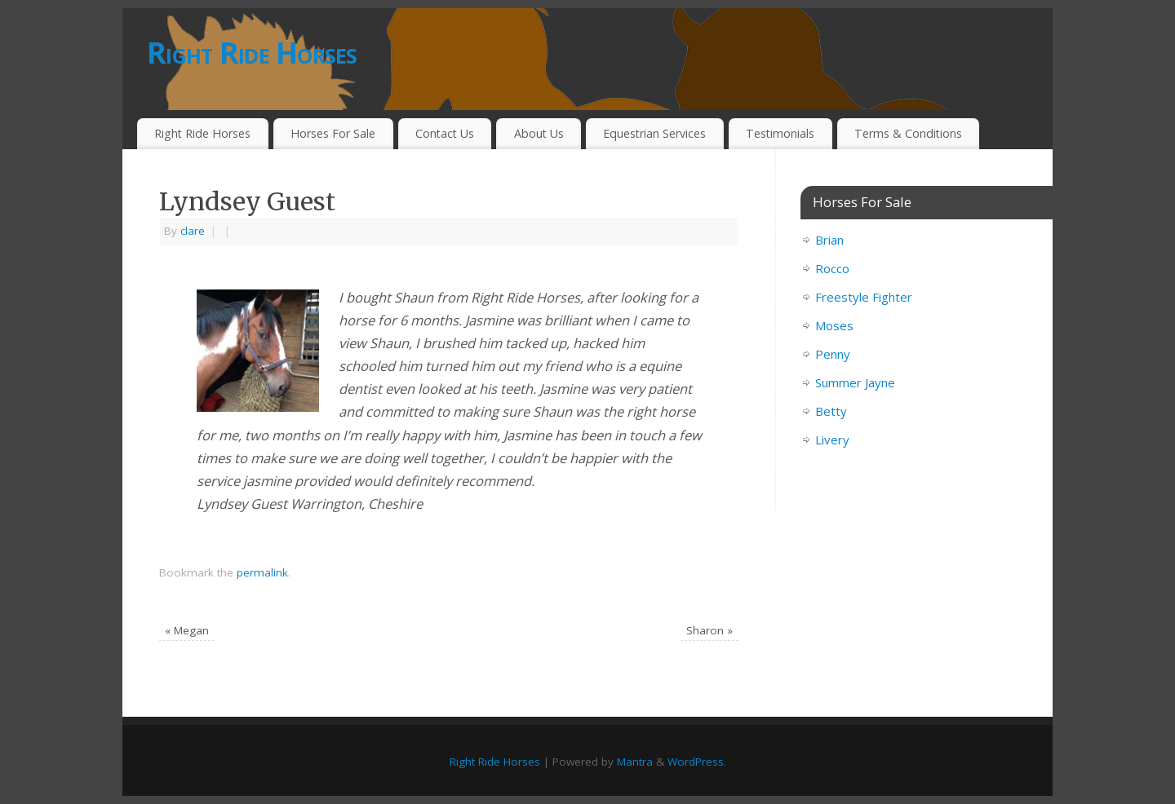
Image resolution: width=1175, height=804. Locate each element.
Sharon (709, 630)
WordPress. (696, 761)
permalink (262, 572)
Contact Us (444, 133)
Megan (187, 630)
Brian (829, 240)
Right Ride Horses (252, 53)
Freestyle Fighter (863, 297)
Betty (831, 411)
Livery (832, 439)
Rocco (832, 268)
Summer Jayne (855, 382)
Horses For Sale (332, 133)
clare (192, 230)
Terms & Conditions (908, 133)
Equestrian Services (654, 133)
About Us (539, 133)
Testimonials (780, 133)
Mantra (635, 761)
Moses (834, 325)
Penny (832, 354)
